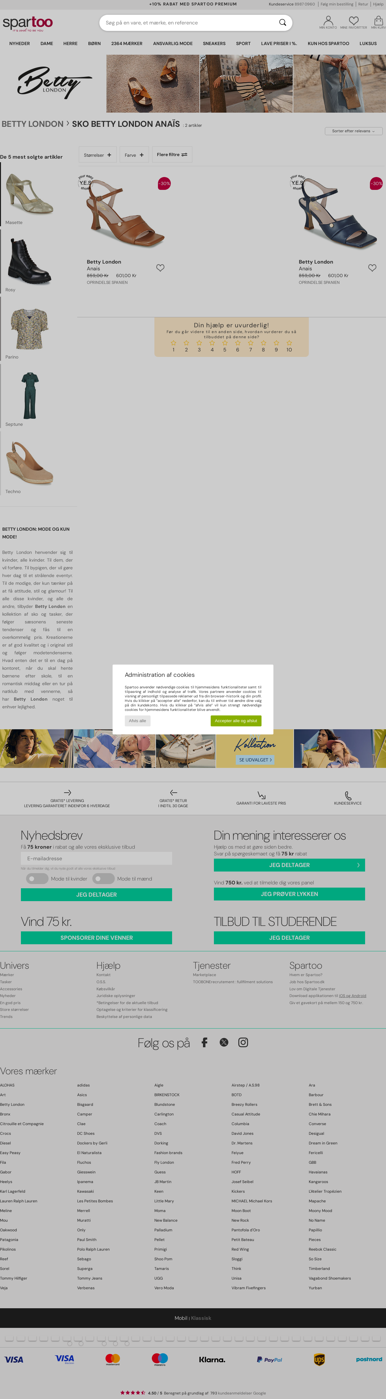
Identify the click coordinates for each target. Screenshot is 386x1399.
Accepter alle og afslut (236, 720)
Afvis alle (137, 720)
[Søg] (282, 23)
